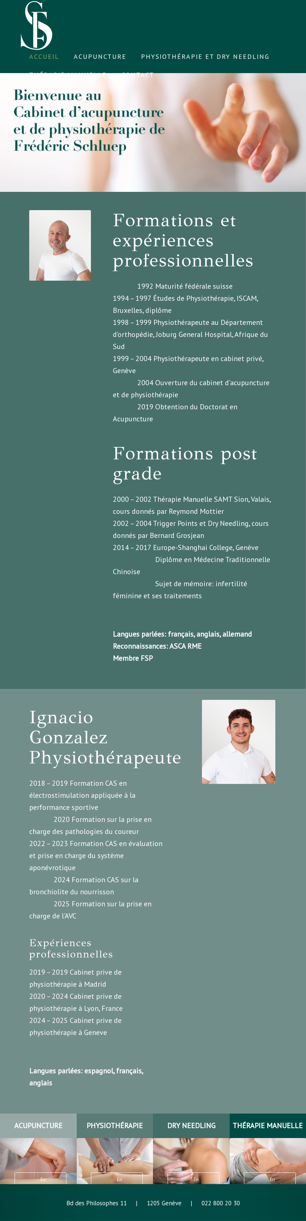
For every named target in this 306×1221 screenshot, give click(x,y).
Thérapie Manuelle (182, 499)
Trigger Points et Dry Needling (201, 523)
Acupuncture (133, 419)
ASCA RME (185, 646)
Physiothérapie (210, 298)
